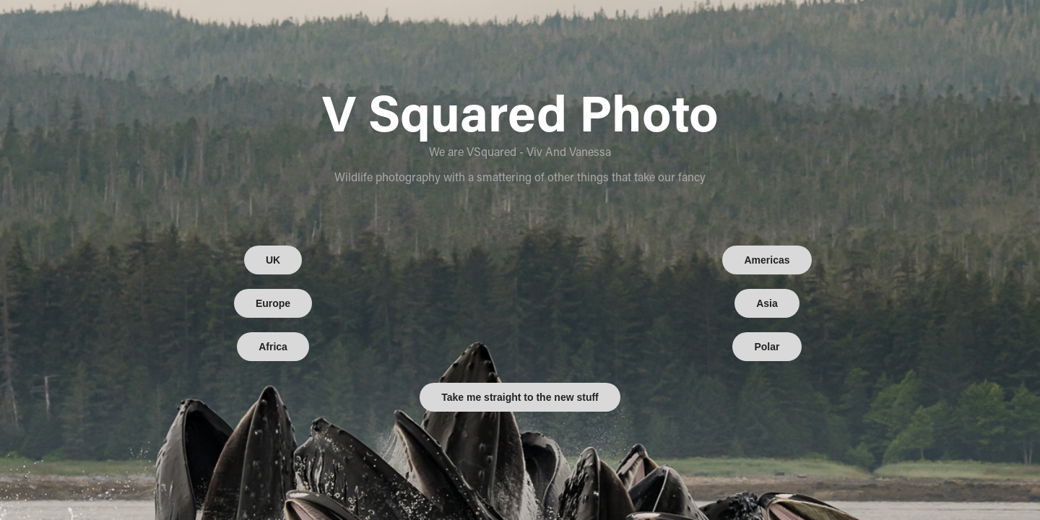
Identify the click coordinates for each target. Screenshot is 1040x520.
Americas (766, 260)
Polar (766, 346)
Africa (273, 346)
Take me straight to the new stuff (520, 397)
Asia (767, 303)
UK (273, 260)
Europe (273, 303)
